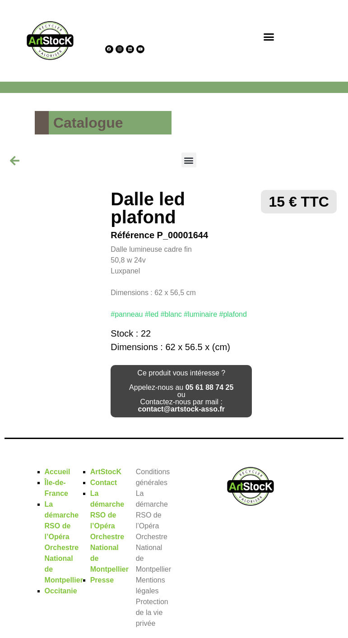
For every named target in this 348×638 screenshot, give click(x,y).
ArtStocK (105, 472)
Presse (102, 580)
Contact (103, 482)
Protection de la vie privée (152, 612)
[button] (269, 36)
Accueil (57, 472)
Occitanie (61, 591)
